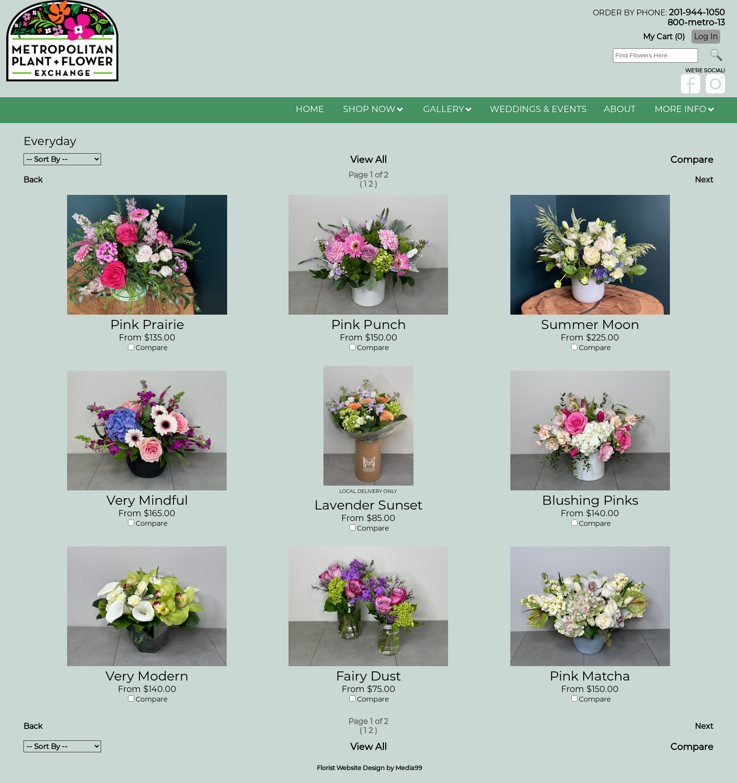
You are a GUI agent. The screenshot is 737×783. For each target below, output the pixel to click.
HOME (310, 109)
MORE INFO (684, 109)
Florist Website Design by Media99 (369, 768)
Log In (706, 36)
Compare (692, 159)
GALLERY (447, 109)
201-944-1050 (697, 12)
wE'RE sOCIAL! (705, 70)
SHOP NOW (373, 109)
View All (368, 159)
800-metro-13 (696, 22)
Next (704, 179)
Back (33, 179)
